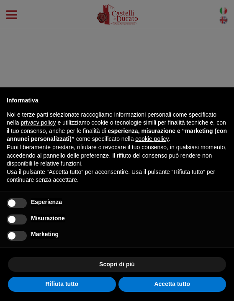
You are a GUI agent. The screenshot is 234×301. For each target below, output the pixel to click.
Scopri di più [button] (117, 264)
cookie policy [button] (151, 138)
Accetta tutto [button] (172, 284)
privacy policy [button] (38, 122)
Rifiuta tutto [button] (61, 284)
